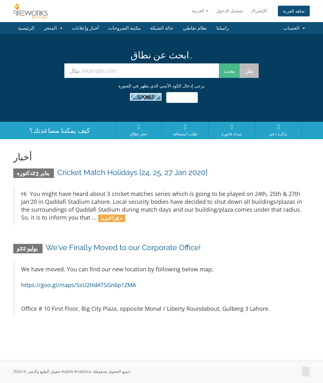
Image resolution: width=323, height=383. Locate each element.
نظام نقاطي (195, 28)
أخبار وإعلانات (85, 28)
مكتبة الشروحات (124, 28)
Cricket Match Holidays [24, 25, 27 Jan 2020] (132, 172)
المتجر (53, 28)
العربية (200, 11)
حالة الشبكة (161, 28)
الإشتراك (258, 11)
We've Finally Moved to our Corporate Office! (123, 247)
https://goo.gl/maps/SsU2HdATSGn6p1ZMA (78, 285)
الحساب (294, 28)
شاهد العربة (294, 11)
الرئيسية (26, 28)
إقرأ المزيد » (112, 218)
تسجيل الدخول (229, 11)
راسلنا (222, 28)
